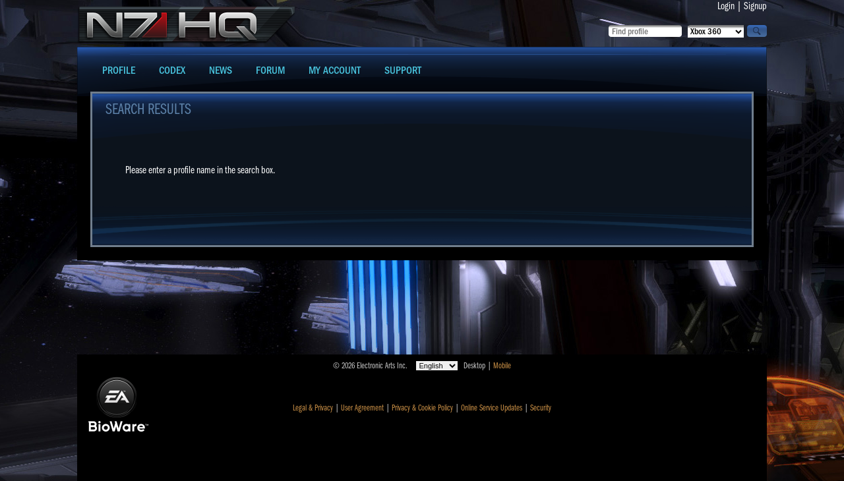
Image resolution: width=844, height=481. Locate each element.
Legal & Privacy (313, 407)
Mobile (502, 365)
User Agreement (362, 407)
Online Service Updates (491, 407)
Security (540, 407)
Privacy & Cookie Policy (422, 407)
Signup (755, 6)
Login (726, 6)
